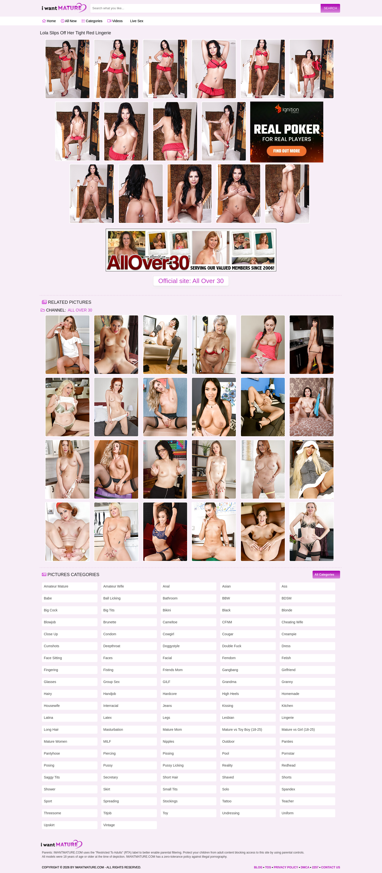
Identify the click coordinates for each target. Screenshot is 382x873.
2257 (315, 867)
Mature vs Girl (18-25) (298, 729)
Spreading (111, 801)
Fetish (286, 658)
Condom (109, 634)
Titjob (107, 813)
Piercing (109, 753)
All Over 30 (79, 310)
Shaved (228, 777)
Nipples (168, 741)
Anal (166, 586)
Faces (108, 658)
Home (49, 21)
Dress (286, 646)
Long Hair (51, 729)
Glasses (50, 682)
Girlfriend (289, 670)
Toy (165, 813)
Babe (48, 598)
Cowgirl (168, 634)
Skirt (106, 789)
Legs (166, 718)
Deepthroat (111, 646)
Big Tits (109, 610)
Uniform (288, 813)
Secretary (110, 777)
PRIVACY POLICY (286, 867)
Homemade (290, 694)
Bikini (167, 610)
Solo (225, 789)
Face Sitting (53, 658)
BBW (226, 598)
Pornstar (288, 753)
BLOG (258, 867)
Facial (167, 658)
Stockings (170, 801)
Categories (92, 21)
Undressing (230, 813)
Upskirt (49, 825)
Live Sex (135, 21)
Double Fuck (231, 646)
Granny (287, 682)
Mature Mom (172, 729)
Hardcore (170, 694)
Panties (287, 741)
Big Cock (50, 610)
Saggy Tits (52, 777)
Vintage (109, 825)
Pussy (108, 765)
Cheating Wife (292, 622)
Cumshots (51, 646)
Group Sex (111, 682)
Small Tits (170, 789)
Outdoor (228, 741)
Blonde (287, 610)
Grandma (229, 682)
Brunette (109, 622)
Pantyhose (52, 753)
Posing (49, 765)
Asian (226, 586)
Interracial (110, 706)
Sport (48, 801)
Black (226, 610)
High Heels (230, 694)
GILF (166, 682)
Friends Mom (173, 670)
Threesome (52, 813)
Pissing (168, 753)
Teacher (288, 801)
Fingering (51, 670)
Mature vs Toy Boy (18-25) (242, 729)
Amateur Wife (113, 586)
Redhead (289, 765)
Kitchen (287, 706)
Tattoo (226, 801)
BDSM (286, 598)
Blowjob (50, 622)
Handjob (109, 694)
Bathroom (170, 598)
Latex (107, 718)
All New (69, 21)
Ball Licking (112, 598)
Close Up (51, 634)
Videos (115, 21)
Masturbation (113, 729)
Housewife (52, 706)
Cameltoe (170, 622)
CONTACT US (330, 867)
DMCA (305, 867)
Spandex (288, 789)
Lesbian (228, 718)
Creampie (289, 634)
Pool (225, 753)
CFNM (227, 622)
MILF (107, 741)
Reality (227, 765)
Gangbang (230, 670)
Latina (48, 718)
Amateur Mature (56, 586)
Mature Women (55, 741)
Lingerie (288, 718)
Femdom (229, 658)
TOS (268, 867)
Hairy (48, 694)
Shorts (286, 777)
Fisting (108, 670)
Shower (49, 789)
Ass (284, 586)
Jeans (167, 706)
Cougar (227, 634)
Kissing (227, 706)
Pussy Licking (173, 765)
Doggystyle (171, 646)
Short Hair (170, 777)
